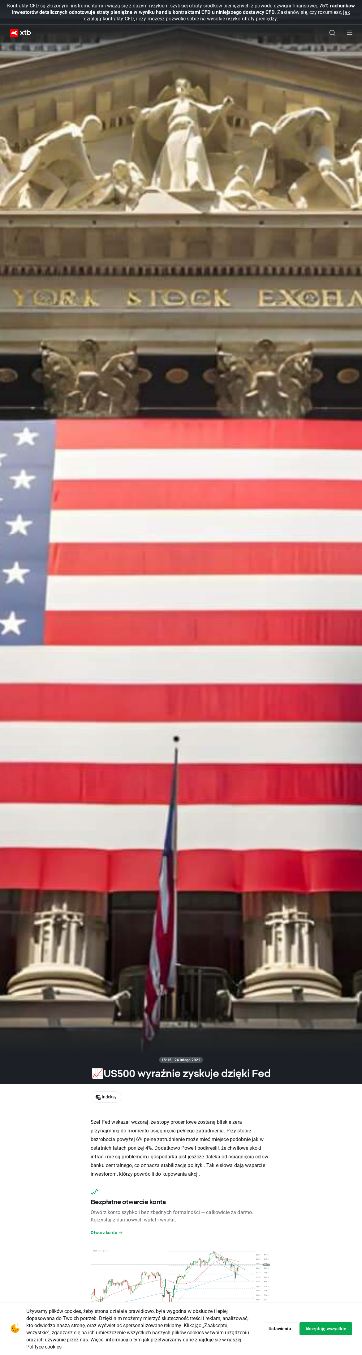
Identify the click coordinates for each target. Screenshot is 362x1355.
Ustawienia (278, 1329)
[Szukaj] (332, 32)
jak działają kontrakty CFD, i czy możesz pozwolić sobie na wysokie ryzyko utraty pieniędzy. (217, 15)
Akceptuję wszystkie (325, 1329)
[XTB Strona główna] (18, 33)
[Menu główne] (349, 32)
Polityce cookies (91, 1346)
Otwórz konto (107, 1232)
